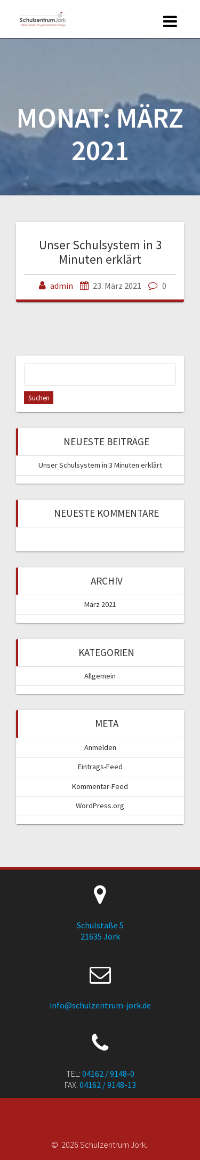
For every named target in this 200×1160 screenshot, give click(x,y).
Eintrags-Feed (100, 766)
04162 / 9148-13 (107, 1084)
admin (61, 285)
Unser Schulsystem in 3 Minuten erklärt (100, 251)
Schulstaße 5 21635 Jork (100, 931)
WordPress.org (100, 805)
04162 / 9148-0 (108, 1073)
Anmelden (100, 747)
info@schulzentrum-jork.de (100, 1005)
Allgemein (100, 676)
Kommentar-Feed (100, 786)
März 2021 (100, 604)
